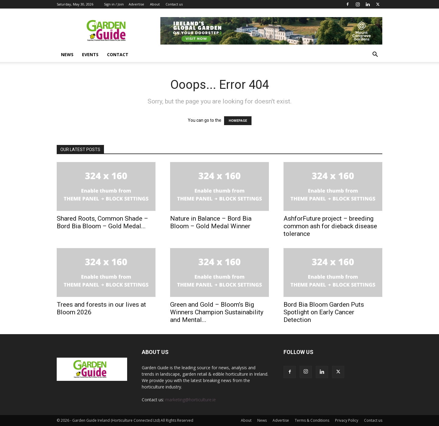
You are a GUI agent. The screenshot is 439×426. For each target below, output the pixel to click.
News (67, 54)
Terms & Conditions (312, 420)
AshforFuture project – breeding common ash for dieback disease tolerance (330, 226)
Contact (117, 54)
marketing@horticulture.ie (190, 400)
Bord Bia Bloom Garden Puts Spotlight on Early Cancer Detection (324, 312)
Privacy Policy (346, 420)
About (155, 4)
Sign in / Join (114, 4)
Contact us (174, 4)
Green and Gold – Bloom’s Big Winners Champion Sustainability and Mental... (216, 312)
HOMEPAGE (238, 121)
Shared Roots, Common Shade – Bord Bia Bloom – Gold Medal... (102, 222)
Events (90, 54)
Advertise (136, 4)
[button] (375, 55)
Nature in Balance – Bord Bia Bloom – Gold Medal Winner (211, 222)
